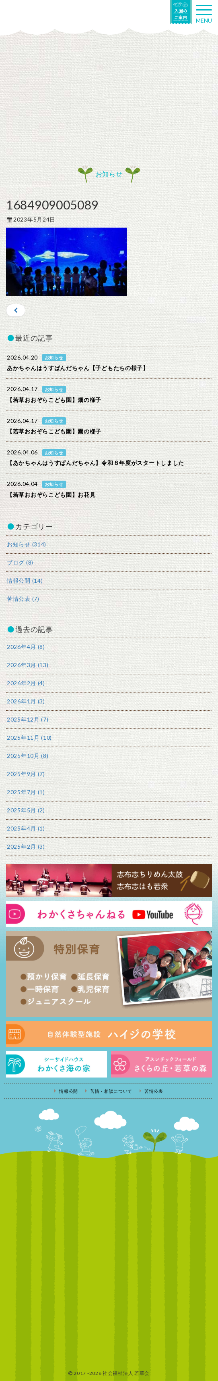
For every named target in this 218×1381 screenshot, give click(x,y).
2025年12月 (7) (27, 719)
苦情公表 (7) (23, 598)
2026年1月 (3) (26, 701)
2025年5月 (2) (26, 810)
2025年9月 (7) (26, 773)
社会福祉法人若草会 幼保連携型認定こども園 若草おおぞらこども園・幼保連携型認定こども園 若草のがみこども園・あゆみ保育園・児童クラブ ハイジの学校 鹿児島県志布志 (40, 15)
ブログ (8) (20, 562)
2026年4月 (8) (26, 646)
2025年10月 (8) (27, 755)
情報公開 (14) (25, 580)
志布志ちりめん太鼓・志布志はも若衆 (109, 880)
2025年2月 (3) (26, 846)
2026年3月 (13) (27, 664)
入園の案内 (181, 12)
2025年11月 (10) (29, 737)
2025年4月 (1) (26, 828)
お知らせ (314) (26, 544)
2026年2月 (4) (26, 683)
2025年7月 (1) (26, 792)
